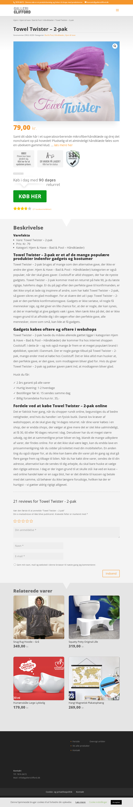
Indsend (111, 573)
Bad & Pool (36, 20)
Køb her (30, 196)
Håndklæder (48, 20)
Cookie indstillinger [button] (98, 802)
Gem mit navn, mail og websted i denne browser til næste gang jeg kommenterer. (56, 564)
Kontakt (76, 750)
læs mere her (63, 145)
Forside (76, 741)
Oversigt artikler (97, 741)
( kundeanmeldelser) (42, 209)
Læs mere (80, 802)
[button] (115, 46)
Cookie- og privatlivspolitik (59, 791)
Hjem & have (25, 20)
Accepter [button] (116, 802)
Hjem (15, 20)
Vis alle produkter (81, 745)
